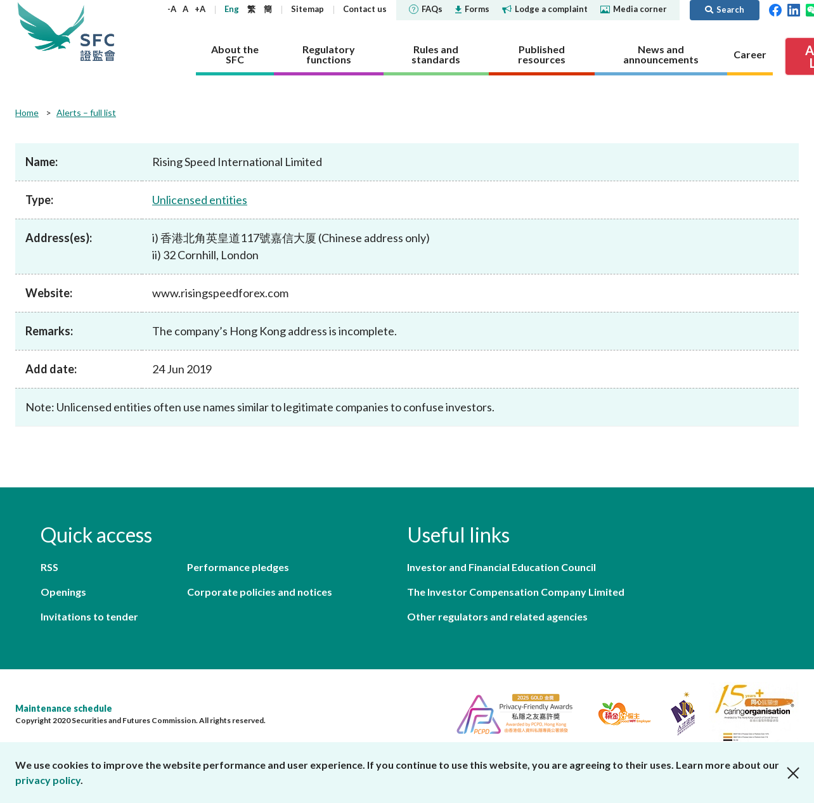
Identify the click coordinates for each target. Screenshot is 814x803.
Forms (472, 9)
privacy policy (48, 780)
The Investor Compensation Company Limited (515, 592)
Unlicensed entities (199, 200)
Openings (63, 592)
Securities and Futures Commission (97, 31)
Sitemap (307, 9)
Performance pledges (238, 567)
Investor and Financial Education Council (501, 567)
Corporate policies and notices (259, 592)
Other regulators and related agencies (497, 616)
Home (27, 112)
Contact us (365, 9)
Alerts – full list (86, 112)
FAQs (426, 9)
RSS (49, 567)
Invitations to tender (89, 616)
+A (200, 9)
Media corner (633, 9)
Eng (231, 9)
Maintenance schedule (63, 708)
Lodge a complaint (545, 9)
